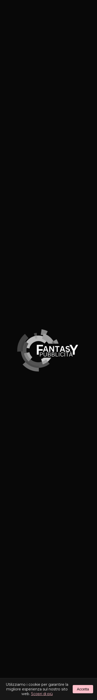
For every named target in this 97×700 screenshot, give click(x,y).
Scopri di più (42, 693)
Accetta (83, 689)
